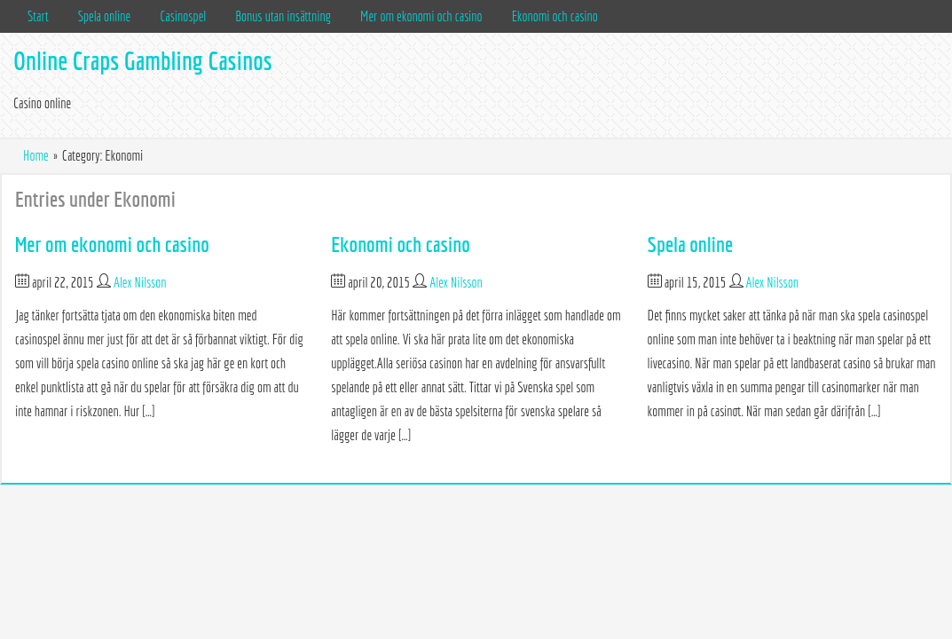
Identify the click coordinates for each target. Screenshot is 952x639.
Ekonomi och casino (555, 16)
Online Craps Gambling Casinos (142, 60)
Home (36, 155)
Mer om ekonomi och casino (421, 16)
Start (38, 16)
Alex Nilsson (140, 282)
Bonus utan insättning (283, 16)
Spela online (104, 16)
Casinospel (183, 16)
